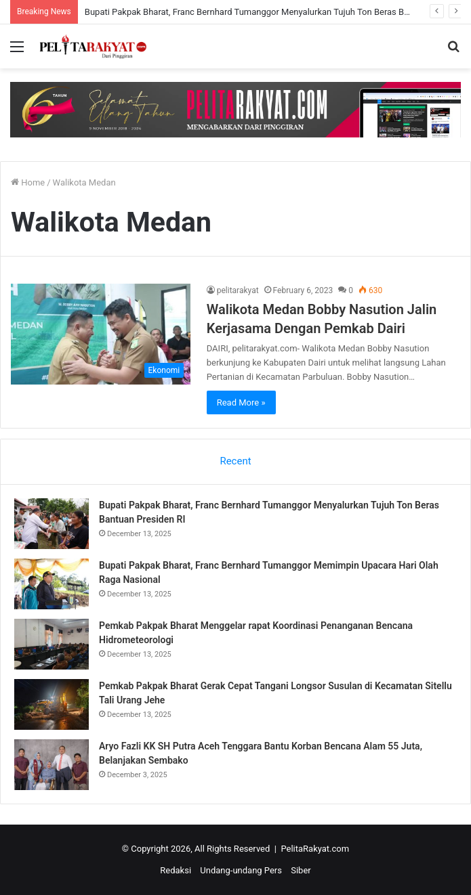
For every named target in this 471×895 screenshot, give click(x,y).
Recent (235, 461)
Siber (300, 870)
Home (28, 182)
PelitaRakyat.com (315, 849)
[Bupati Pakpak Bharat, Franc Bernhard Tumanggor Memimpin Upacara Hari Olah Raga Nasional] (51, 584)
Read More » (241, 402)
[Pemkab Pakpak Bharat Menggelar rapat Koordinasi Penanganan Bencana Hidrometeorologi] (51, 644)
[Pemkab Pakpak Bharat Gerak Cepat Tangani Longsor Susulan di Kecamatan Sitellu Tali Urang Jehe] (51, 704)
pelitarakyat (238, 290)
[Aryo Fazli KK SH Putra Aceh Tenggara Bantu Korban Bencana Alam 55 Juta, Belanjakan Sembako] (51, 764)
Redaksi (175, 870)
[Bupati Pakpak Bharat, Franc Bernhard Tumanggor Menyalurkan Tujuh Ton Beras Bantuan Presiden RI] (51, 523)
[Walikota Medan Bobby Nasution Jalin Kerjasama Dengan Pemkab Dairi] (100, 334)
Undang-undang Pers (241, 870)
